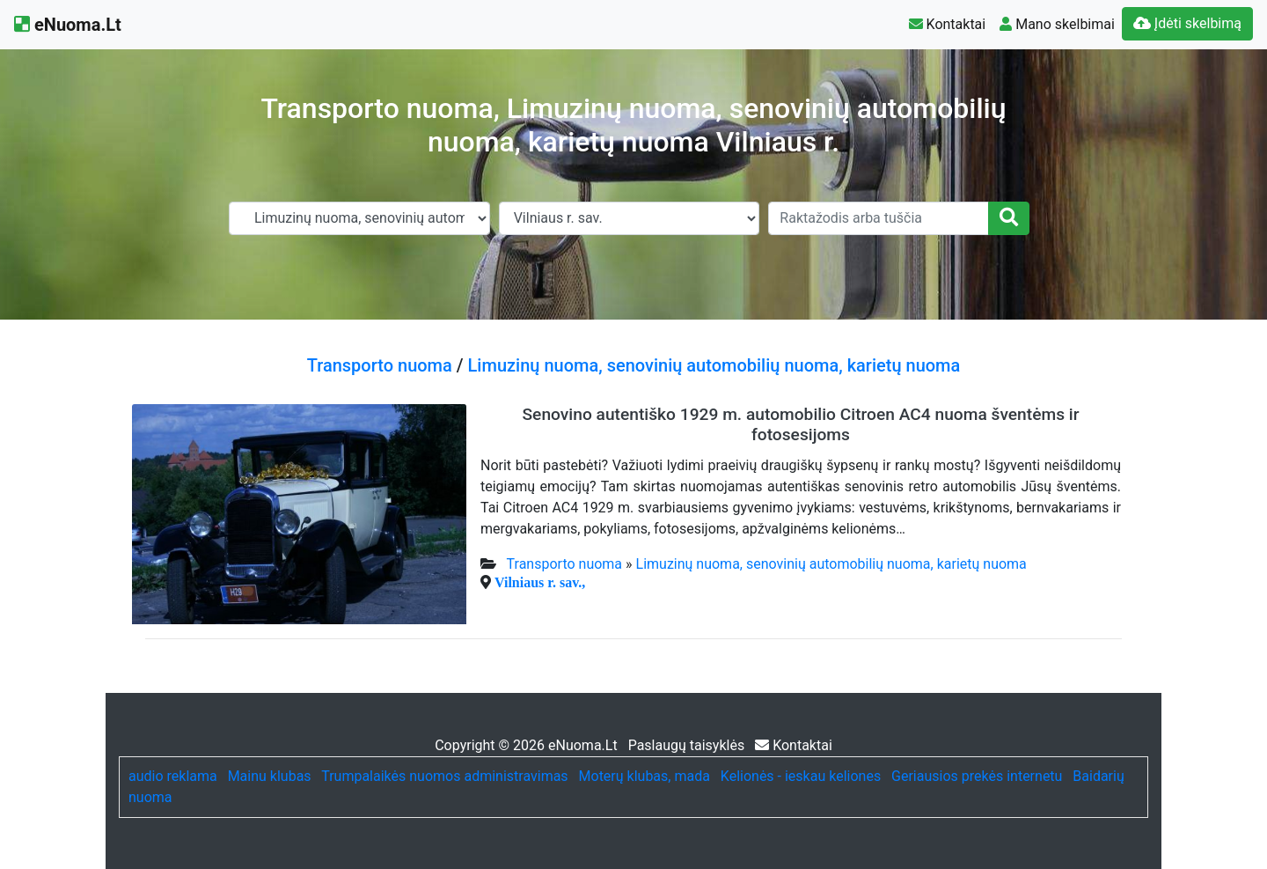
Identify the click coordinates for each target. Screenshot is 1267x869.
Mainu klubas (269, 776)
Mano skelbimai (1057, 24)
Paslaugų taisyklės (688, 745)
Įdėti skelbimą (1187, 23)
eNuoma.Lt (67, 24)
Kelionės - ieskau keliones (801, 776)
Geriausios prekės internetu (976, 776)
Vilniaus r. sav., (539, 582)
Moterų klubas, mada (644, 776)
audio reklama (172, 776)
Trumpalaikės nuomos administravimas (444, 776)
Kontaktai (947, 24)
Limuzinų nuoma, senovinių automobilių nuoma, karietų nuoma (714, 365)
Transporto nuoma (379, 365)
